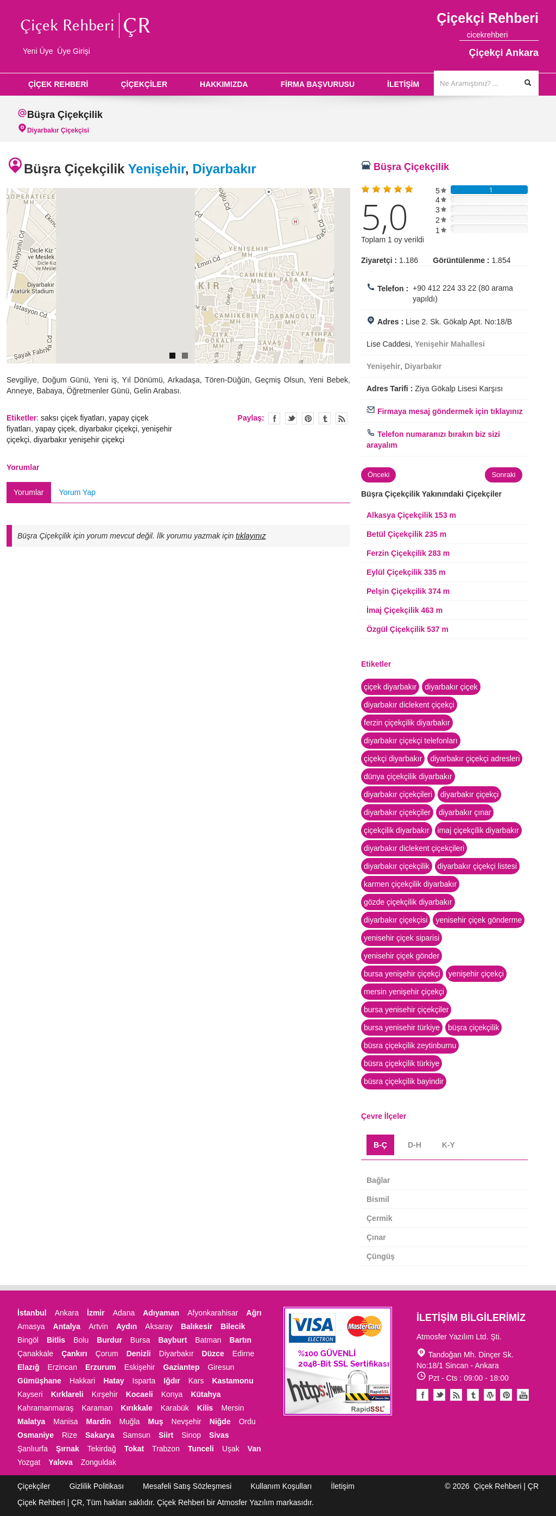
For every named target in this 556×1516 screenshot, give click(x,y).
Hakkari (82, 1380)
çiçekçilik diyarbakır (396, 830)
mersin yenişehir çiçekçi (404, 991)
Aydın (126, 1326)
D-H (414, 1145)
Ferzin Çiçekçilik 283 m (408, 553)
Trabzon (166, 1448)
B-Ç (380, 1145)
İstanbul (32, 1312)
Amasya (31, 1326)
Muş (155, 1421)
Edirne (243, 1353)
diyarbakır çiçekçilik (396, 866)
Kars (196, 1380)
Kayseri (30, 1394)
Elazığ (28, 1367)
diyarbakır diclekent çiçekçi (409, 704)
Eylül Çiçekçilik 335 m (406, 572)
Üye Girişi (73, 51)
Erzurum (100, 1367)
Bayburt (172, 1340)
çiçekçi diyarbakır (393, 758)
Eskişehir (139, 1367)
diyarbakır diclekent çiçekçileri (414, 848)
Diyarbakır (224, 168)
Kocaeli (139, 1394)
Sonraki (503, 475)
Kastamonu (232, 1380)
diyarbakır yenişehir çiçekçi (79, 439)
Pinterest (506, 1394)
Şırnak (67, 1448)
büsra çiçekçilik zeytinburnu (410, 1045)
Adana (124, 1312)
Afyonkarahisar (212, 1312)
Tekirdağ (101, 1448)
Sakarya (100, 1435)
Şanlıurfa (32, 1448)
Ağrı (254, 1312)
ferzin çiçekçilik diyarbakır (407, 722)
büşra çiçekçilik (473, 1027)
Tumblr (472, 1394)
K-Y (448, 1145)
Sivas (219, 1435)
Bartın (240, 1340)
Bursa (140, 1340)
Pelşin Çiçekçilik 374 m (408, 591)
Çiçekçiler (33, 1486)
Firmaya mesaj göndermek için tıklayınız (445, 411)
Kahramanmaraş (45, 1408)
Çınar (376, 1237)
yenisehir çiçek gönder (401, 955)
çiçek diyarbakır (390, 686)
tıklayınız (251, 535)
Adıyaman (161, 1312)
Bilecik (232, 1326)
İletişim (343, 1486)
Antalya (67, 1326)
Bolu (81, 1340)
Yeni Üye (38, 51)
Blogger (456, 1394)
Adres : (390, 321)
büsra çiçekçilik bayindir (404, 1081)
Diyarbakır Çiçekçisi (58, 130)
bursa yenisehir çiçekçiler (406, 1009)
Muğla (129, 1421)
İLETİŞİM (403, 84)
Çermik (379, 1218)
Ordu (247, 1421)
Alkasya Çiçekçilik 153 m (411, 515)
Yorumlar (29, 492)
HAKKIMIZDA (224, 84)
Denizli (139, 1353)
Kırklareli (67, 1394)
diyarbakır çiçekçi (108, 428)
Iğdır (171, 1380)
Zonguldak (98, 1462)
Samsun (136, 1435)
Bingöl (28, 1340)
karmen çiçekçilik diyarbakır (410, 884)
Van (254, 1448)
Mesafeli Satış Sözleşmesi (187, 1486)
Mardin (98, 1421)
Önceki (378, 475)
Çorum (107, 1353)
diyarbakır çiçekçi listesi (477, 866)
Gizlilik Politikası (97, 1486)
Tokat (134, 1448)
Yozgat (28, 1462)
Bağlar (378, 1180)
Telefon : (392, 288)
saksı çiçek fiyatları (72, 418)
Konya (172, 1394)
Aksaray (159, 1326)
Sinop (191, 1435)
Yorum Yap (77, 492)
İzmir (96, 1312)
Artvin (98, 1326)
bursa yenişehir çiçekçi (402, 973)
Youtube (489, 1394)
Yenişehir (156, 168)
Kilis (205, 1408)
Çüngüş (381, 1256)
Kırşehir (105, 1394)
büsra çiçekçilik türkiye (401, 1063)
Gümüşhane (39, 1380)
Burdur (109, 1340)
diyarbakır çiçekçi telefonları (411, 740)
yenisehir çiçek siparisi (401, 938)
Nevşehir (186, 1421)
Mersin (232, 1408)
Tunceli (201, 1448)
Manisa (65, 1421)
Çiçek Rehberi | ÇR (506, 1486)
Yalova (60, 1462)
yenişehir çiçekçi (476, 973)
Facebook (422, 1394)
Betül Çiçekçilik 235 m (406, 534)
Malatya (31, 1421)
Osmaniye (35, 1435)
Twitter (291, 418)
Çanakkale (35, 1353)
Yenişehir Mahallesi (450, 344)
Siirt (166, 1435)
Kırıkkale (136, 1408)
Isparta (144, 1380)
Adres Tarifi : (390, 388)
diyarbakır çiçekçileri (398, 794)
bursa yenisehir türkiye (402, 1027)
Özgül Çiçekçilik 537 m (407, 629)
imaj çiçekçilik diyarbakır (478, 830)
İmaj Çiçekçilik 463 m (405, 610)
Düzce (213, 1353)
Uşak (230, 1448)
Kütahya (205, 1394)
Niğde (220, 1421)
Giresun (220, 1367)
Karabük (175, 1408)
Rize (69, 1435)
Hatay (113, 1380)
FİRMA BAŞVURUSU (318, 84)
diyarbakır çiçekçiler (397, 812)
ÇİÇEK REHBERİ (58, 84)
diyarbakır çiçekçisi (395, 920)
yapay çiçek (55, 428)
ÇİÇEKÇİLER (144, 84)
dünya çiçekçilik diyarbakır (408, 776)
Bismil (378, 1199)
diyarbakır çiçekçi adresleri (475, 758)
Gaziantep (181, 1367)
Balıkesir (196, 1326)
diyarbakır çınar (465, 812)
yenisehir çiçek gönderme (478, 920)
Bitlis (56, 1340)
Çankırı (74, 1353)
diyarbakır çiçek (451, 686)
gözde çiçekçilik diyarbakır (408, 902)
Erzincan (62, 1367)
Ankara (67, 1312)
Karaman (97, 1408)
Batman (208, 1340)
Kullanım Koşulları (281, 1486)
